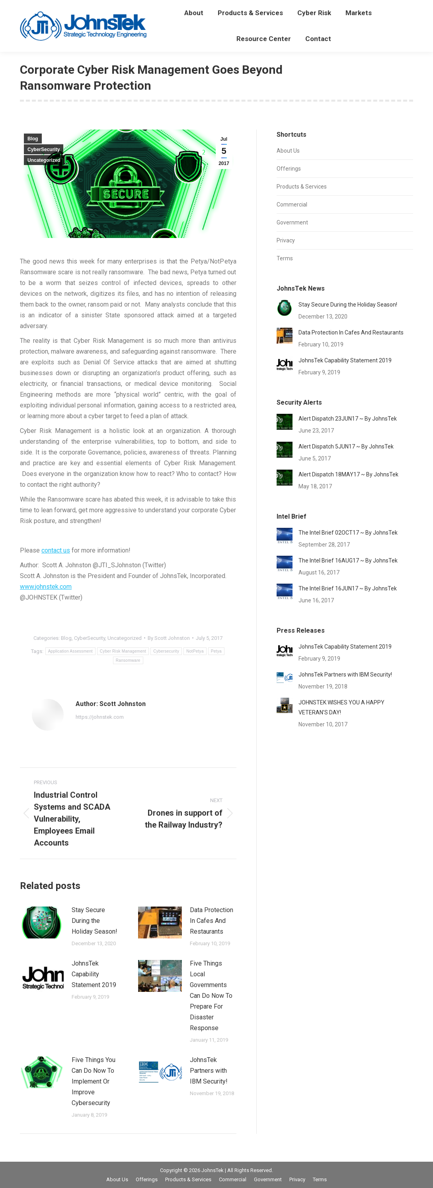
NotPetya (195, 651)
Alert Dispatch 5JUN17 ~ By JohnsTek (346, 446)
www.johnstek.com (46, 586)
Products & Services (302, 186)
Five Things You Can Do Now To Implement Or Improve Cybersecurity (93, 1081)
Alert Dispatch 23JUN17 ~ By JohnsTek (347, 418)
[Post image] (42, 922)
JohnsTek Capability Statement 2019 (94, 974)
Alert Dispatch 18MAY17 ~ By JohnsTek (348, 474)
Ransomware (128, 660)
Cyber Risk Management (123, 651)
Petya (216, 651)
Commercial (292, 204)
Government (292, 222)
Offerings (289, 168)
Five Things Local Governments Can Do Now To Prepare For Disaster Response (211, 996)
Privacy (286, 240)
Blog (32, 139)
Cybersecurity (166, 651)
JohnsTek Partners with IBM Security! (209, 1070)
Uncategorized (43, 160)
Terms (285, 258)
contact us (55, 550)
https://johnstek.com (100, 717)
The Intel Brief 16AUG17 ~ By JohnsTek (348, 560)
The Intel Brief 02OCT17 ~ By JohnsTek (348, 532)
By (169, 638)
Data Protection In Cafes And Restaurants (211, 920)
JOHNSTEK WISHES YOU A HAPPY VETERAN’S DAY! (341, 707)
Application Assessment (70, 651)
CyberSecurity (43, 149)
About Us (288, 151)
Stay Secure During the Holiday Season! (94, 920)
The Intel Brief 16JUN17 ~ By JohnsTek (347, 588)
